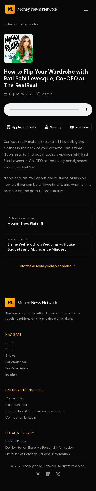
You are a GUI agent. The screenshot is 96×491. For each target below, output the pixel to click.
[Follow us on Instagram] (38, 474)
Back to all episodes (21, 24)
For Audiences (16, 362)
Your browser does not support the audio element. (48, 109)
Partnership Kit (16, 405)
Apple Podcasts (21, 127)
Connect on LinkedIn (20, 417)
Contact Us (14, 398)
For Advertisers (16, 368)
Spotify (53, 127)
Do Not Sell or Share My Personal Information (39, 447)
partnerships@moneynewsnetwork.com (35, 411)
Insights (11, 375)
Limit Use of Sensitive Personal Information (37, 454)
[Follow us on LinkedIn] (48, 474)
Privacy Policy (15, 441)
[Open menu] (86, 9)
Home (9, 343)
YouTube (79, 127)
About (10, 349)
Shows (10, 355)
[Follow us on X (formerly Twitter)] (58, 474)
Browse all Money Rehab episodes (48, 266)
